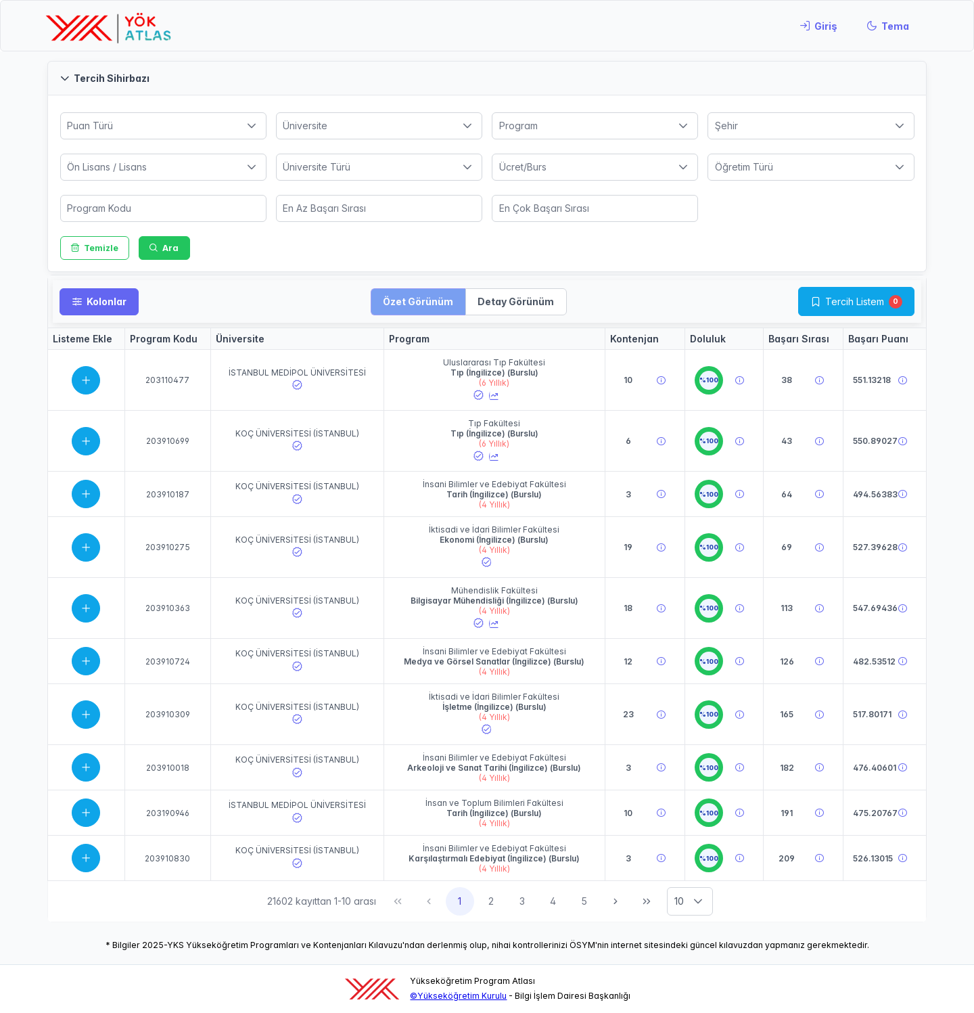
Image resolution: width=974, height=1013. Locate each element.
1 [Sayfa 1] (459, 901)
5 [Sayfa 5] (584, 901)
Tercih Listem (854, 301)
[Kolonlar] (99, 301)
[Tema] (887, 25)
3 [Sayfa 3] (522, 901)
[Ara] (164, 248)
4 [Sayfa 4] (553, 901)
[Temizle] (95, 248)
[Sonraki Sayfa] (615, 901)
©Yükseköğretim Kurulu (458, 996)
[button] (487, 78)
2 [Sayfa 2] (491, 901)
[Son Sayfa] (646, 901)
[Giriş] (818, 25)
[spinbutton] (163, 208)
